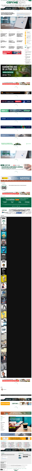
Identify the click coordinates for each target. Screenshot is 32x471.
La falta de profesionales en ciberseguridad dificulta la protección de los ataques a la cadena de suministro (20, 47)
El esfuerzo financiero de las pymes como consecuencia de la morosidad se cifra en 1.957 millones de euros (8, 13)
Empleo (13, 4)
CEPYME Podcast (23, 0)
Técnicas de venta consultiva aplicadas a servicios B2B (3, 47)
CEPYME (1, 422)
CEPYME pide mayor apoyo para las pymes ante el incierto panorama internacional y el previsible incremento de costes (4, 34)
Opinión (1, 386)
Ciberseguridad (20, 4)
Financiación (5, 4)
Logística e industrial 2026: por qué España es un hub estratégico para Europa (16, 394)
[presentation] (14, 425)
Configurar (4, 469)
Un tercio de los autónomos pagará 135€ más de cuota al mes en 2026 (4, 41)
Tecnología (10, 4)
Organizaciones (29, 4)
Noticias (1, 0)
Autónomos (23, 4)
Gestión (8, 4)
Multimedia (9, 0)
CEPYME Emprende (13, 0)
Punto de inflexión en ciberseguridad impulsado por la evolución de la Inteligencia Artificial (11, 47)
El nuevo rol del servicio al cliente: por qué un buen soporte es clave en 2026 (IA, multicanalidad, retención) (12, 34)
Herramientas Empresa (5, 0)
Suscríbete (30, 0)
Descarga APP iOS (2, 429)
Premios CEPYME (2, 423)
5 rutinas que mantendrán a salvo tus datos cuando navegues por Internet (28, 51)
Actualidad (2, 4)
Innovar (26, 4)
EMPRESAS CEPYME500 (3, 195)
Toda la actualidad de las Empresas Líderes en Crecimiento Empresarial (18, 184)
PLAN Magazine (17, 0)
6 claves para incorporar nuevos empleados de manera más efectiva (20, 41)
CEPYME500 (20, 0)
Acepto (1, 469)
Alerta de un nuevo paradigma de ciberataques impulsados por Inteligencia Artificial (12, 41)
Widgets (11, 0)
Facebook (1, 419)
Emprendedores (16, 4)
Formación (2, 424)
